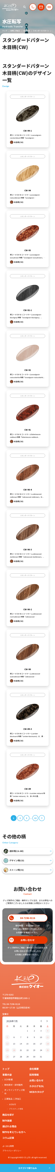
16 (34, 1043)
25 (48, 1050)
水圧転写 (26, 30)
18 (48, 1043)
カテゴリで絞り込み (27, 1168)
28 (21, 1056)
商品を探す (8, 1114)
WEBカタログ (36, 1092)
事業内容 (7, 1074)
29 (27, 1056)
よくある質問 (8, 1146)
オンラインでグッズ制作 (14, 1091)
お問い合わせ (36, 1080)
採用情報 (34, 1074)
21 (21, 1050)
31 (41, 1056)
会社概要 (34, 1068)
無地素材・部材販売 (13, 1084)
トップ (4, 30)
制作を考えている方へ (14, 1132)
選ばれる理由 (9, 1126)
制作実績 (7, 1120)
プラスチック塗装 (16, 1109)
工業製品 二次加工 (12, 1098)
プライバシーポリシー (11, 1150)
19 (7, 1050)
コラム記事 (8, 1137)
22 (27, 1050)
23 (34, 1050)
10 (41, 1037)
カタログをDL (36, 1086)
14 (21, 1043)
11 (48, 1037)
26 (7, 1056)
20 (14, 1050)
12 (7, 1043)
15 (27, 1043)
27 (14, 1056)
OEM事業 (8, 1079)
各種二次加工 (15, 30)
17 (41, 1043)
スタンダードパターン (41, 30)
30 (34, 1056)
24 (41, 1050)
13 (14, 1043)
